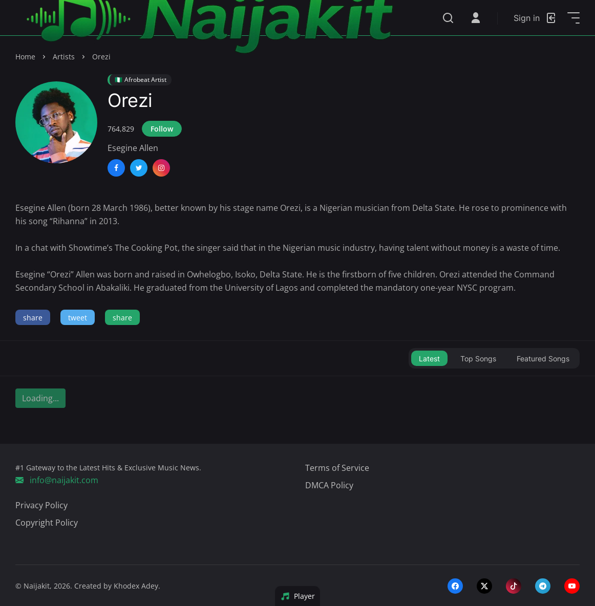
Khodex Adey (136, 586)
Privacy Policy (41, 505)
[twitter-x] (484, 585)
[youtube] (572, 585)
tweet (77, 317)
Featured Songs (543, 358)
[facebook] (455, 585)
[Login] (535, 18)
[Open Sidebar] (573, 18)
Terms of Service (337, 467)
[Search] (448, 18)
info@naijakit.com (56, 480)
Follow (162, 129)
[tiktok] (513, 585)
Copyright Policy (46, 522)
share (32, 317)
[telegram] (542, 585)
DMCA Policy (329, 485)
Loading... (40, 398)
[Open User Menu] (476, 18)
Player (298, 596)
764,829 (121, 129)
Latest (429, 358)
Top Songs (478, 358)
